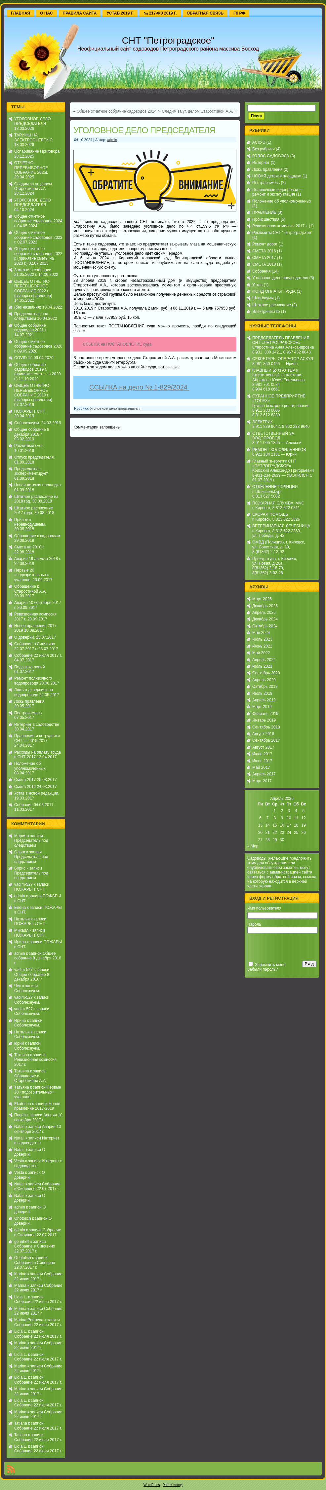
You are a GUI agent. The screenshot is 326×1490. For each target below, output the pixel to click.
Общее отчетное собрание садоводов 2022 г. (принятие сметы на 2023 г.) (38, 255)
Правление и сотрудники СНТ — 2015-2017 (37, 738)
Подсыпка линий (29, 667)
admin (19, 896)
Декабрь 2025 (265, 606)
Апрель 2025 (264, 612)
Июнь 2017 (262, 761)
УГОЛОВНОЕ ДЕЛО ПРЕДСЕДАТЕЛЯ (32, 121)
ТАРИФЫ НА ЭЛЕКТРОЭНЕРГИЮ (33, 137)
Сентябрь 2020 (266, 673)
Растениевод (173, 1485)
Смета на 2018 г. (29, 547)
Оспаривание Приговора (37, 151)
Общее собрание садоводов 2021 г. (30, 327)
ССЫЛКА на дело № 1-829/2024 (139, 389)
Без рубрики (263, 149)
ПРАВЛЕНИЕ (264, 212)
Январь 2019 (264, 720)
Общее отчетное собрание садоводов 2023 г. (38, 237)
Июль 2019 (262, 693)
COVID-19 (23, 357)
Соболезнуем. (27, 423)
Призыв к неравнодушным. (30, 522)
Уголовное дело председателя (116, 412)
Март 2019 (262, 706)
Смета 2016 (25, 786)
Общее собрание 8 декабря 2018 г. (31, 431)
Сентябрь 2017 (266, 740)
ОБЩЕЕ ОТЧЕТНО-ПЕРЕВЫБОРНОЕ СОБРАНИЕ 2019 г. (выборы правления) (33, 392)
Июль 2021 (262, 666)
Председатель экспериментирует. (31, 471)
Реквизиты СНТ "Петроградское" (282, 232)
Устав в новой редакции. (36, 793)
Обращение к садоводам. (37, 536)
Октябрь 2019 (265, 686)
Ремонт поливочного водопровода (33, 680)
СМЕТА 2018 (264, 264)
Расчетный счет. (29, 445)
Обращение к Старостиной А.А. (30, 588)
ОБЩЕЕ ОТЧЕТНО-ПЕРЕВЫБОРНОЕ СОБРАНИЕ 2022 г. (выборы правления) (33, 288)
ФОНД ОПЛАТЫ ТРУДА (274, 291)
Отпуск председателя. (34, 457)
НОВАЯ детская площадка (276, 176)
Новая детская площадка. (38, 485)
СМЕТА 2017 (264, 257)
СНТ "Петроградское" (168, 40)
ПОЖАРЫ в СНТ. (30, 411)
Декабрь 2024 (265, 619)
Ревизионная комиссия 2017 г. (280, 226)
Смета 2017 (25, 779)
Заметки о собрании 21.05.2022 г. (32, 272)
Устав (257, 284)
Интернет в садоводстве (36, 724)
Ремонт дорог (264, 244)
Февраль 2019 (265, 713)
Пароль (254, 924)
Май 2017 (261, 767)
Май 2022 (261, 653)
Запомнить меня (270, 964)
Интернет (260, 162)
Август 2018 (263, 733)
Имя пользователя (264, 908)
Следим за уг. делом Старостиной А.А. (33, 186)
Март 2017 (262, 781)
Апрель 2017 (264, 774)
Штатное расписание (271, 305)
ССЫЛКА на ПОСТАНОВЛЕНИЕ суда (117, 344)
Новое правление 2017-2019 (37, 1106)
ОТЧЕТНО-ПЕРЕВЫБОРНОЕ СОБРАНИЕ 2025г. (31, 168)
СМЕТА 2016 (264, 251)
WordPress (151, 1485)
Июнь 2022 (262, 646)
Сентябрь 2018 (266, 727)
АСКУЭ (258, 142)
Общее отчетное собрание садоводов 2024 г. (38, 221)
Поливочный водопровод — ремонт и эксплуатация (277, 192)
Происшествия (265, 219)
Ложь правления (29, 701)
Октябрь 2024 (265, 626)
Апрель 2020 (264, 680)
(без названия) (27, 307)
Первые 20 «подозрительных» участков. (31, 575)
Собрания (261, 271)
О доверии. (24, 637)
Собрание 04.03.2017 (34, 804)
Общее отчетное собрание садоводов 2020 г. (38, 346)
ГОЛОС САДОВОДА (270, 156)
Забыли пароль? (262, 969)
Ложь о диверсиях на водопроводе (33, 692)
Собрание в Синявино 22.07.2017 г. (34, 646)
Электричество (266, 311)
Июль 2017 (262, 754)
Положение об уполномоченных (281, 201)
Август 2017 (263, 747)
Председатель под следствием (31, 316)
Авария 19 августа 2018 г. (37, 558)
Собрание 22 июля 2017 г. (38, 655)
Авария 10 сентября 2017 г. (38, 1117)
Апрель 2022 (264, 659)
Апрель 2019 (264, 700)
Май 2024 (261, 632)
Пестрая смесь (28, 713)
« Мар (253, 846)
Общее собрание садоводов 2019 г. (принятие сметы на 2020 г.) (37, 371)
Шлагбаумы (263, 298)
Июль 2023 (262, 639)
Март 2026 (262, 599)
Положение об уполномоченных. (30, 765)
